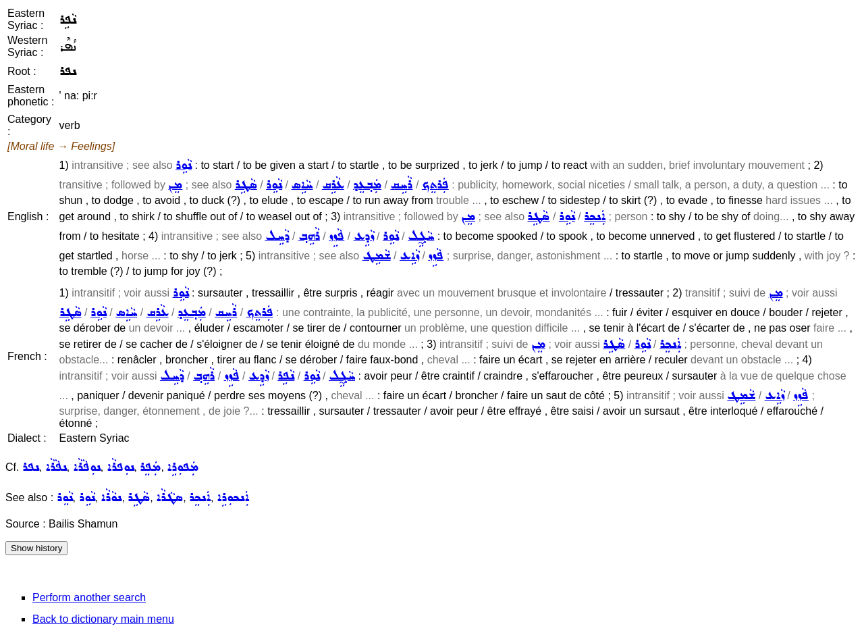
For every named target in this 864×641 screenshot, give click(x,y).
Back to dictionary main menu (103, 619)
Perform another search (89, 597)
